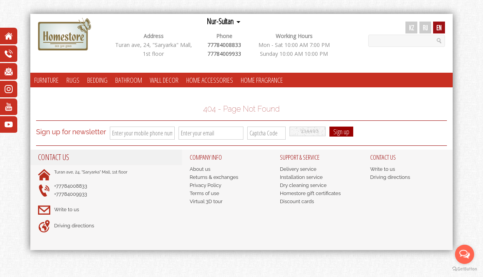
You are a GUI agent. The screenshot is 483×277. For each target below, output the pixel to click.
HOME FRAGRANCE (262, 80)
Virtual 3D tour (206, 201)
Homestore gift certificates (310, 193)
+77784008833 (70, 186)
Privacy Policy (206, 185)
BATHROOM (128, 80)
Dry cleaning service (303, 185)
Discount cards (297, 201)
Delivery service (298, 169)
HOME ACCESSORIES (209, 80)
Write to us (66, 209)
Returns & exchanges (214, 177)
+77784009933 (70, 194)
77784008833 (224, 44)
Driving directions (74, 226)
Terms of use (204, 193)
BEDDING (97, 80)
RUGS (72, 80)
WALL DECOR (164, 80)
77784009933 (224, 53)
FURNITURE (46, 80)
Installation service (301, 177)
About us (200, 169)
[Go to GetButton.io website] (464, 269)
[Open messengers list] (464, 254)
